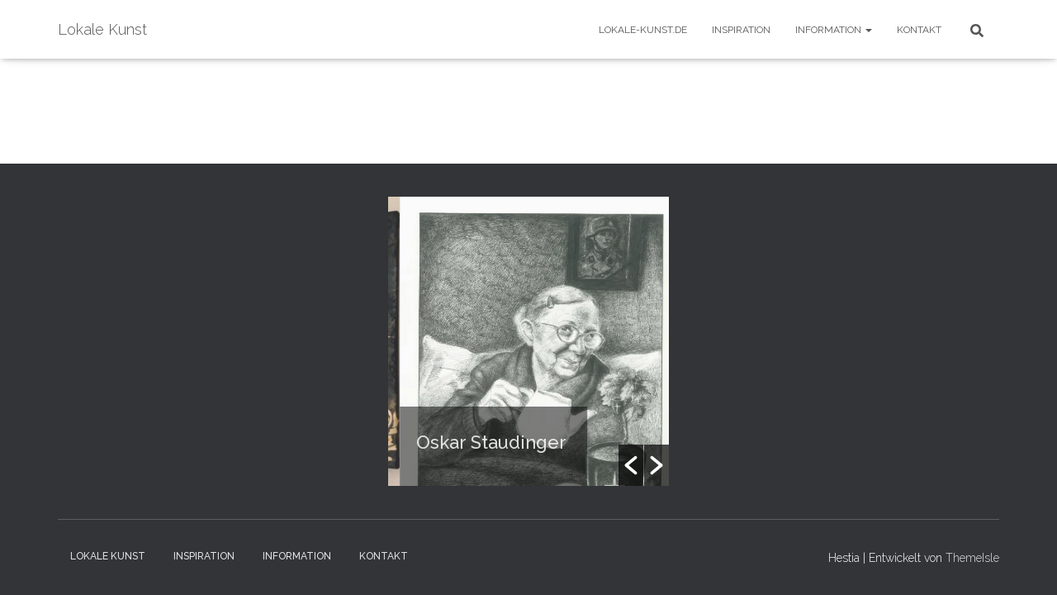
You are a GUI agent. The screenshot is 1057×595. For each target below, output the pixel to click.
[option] (546, 341)
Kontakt (919, 30)
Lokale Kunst (107, 556)
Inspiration (741, 30)
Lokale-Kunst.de (643, 30)
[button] (631, 465)
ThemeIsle (972, 557)
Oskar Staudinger (498, 442)
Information (833, 30)
